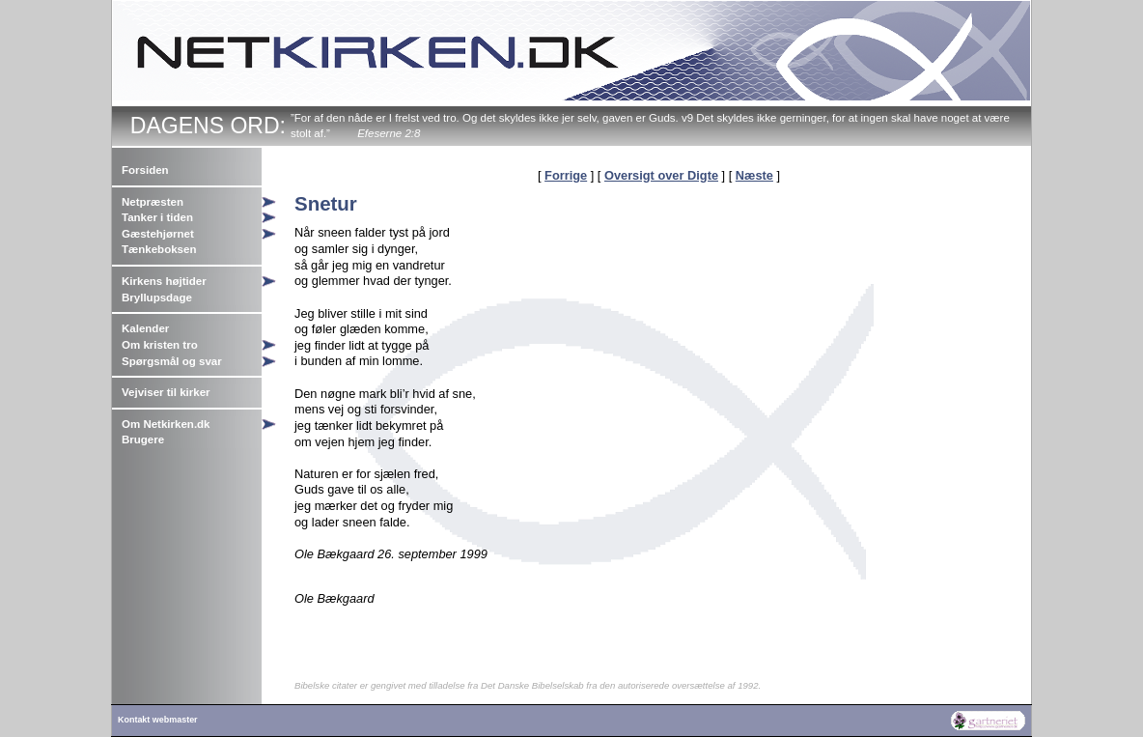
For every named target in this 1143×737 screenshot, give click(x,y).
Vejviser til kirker (166, 392)
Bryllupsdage (157, 297)
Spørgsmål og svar (172, 361)
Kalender (145, 328)
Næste (754, 175)
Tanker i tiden (157, 217)
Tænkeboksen (159, 249)
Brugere (143, 439)
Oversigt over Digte (661, 175)
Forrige (565, 175)
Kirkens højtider (164, 281)
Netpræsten (152, 202)
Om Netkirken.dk (166, 424)
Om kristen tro (160, 345)
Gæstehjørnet (158, 234)
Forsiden (145, 170)
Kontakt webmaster (158, 719)
